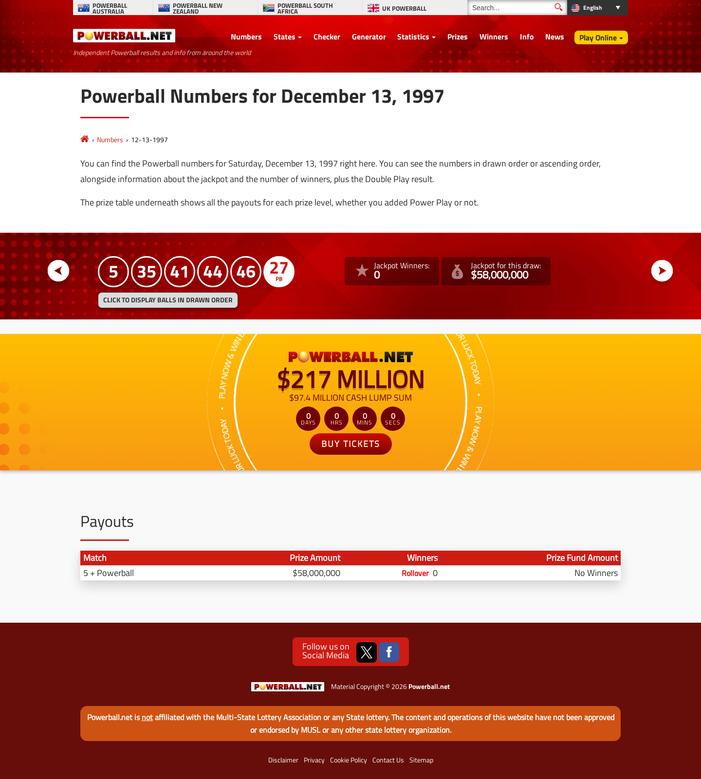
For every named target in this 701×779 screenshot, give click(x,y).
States (284, 36)
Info (527, 36)
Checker (327, 36)
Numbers (246, 36)
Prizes (457, 36)
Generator (369, 36)
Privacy (314, 760)
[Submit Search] (558, 7)
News (554, 36)
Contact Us (388, 760)
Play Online (598, 37)
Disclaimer (283, 760)
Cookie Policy (348, 760)
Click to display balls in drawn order (168, 300)
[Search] (517, 7)
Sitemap (421, 760)
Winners (494, 36)
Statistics (413, 36)
